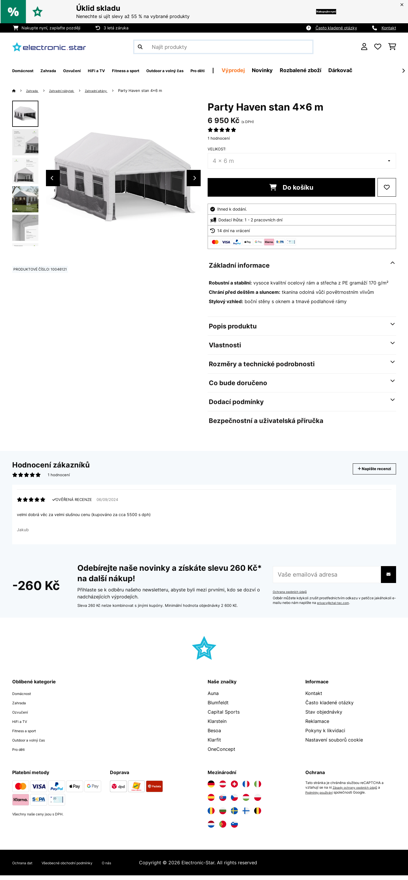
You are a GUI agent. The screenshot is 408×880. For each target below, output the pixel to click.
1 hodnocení (219, 138)
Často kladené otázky (336, 27)
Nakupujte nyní (316, 11)
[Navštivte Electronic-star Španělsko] (211, 802)
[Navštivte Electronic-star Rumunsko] (211, 815)
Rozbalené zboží (354, 70)
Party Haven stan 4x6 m (157, 90)
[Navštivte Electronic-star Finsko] (246, 815)
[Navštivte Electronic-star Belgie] (257, 815)
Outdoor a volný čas (34, 744)
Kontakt (389, 27)
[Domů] (19, 90)
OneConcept (221, 754)
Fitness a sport (28, 735)
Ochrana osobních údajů (292, 596)
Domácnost (25, 698)
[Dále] (403, 70)
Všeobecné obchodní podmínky (83, 867)
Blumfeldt (218, 707)
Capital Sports (224, 716)
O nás (133, 867)
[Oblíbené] (377, 47)
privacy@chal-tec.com (335, 607)
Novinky (316, 70)
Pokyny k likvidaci (325, 735)
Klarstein (217, 726)
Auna (213, 698)
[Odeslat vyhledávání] (140, 46)
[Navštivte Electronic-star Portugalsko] (222, 828)
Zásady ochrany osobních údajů (359, 792)
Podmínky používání (321, 797)
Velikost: (217, 149)
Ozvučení (22, 716)
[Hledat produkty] (223, 47)
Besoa (214, 735)
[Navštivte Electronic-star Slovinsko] (234, 828)
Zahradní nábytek (69, 90)
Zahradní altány (110, 90)
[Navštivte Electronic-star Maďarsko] (246, 802)
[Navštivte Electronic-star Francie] (246, 788)
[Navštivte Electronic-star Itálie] (257, 788)
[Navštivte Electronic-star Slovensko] (222, 802)
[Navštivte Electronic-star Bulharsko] (222, 815)
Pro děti (21, 754)
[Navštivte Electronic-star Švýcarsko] (234, 788)
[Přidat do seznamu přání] (386, 187)
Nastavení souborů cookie (334, 744)
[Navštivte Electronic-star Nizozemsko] (211, 828)
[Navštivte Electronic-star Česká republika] (234, 802)
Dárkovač (394, 70)
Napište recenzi (368, 469)
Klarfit (214, 744)
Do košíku (291, 187)
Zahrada (35, 90)
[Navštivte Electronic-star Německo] (211, 788)
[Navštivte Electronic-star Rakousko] (222, 788)
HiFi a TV (22, 726)
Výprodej (287, 70)
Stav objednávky (323, 716)
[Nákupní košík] (392, 47)
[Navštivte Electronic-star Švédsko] (234, 815)
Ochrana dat (25, 867)
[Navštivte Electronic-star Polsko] (257, 802)
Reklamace (317, 726)
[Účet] (364, 47)
